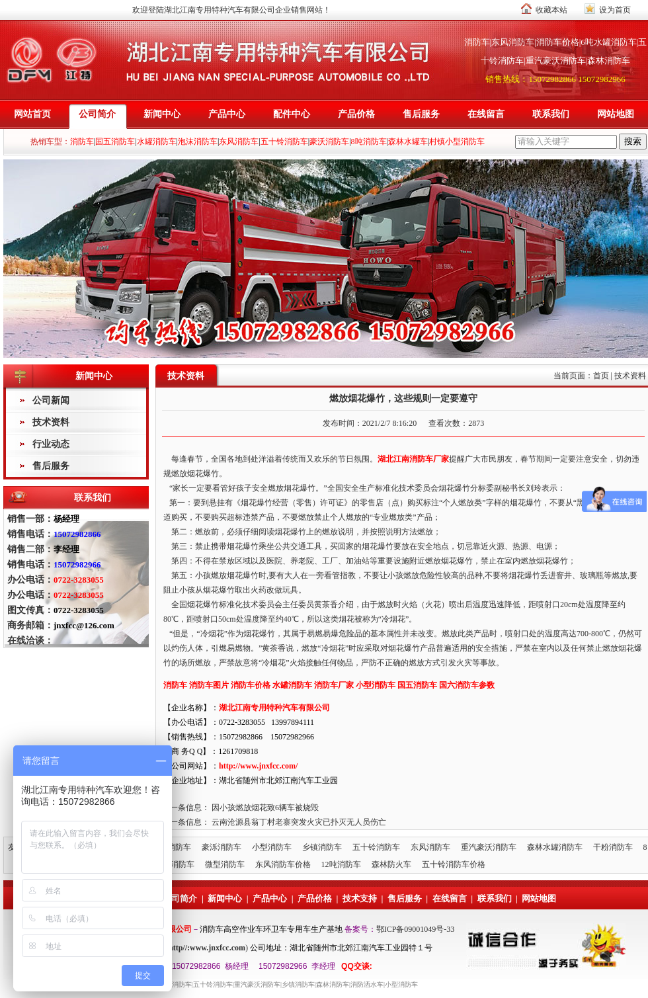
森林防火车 (391, 864)
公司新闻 (50, 400)
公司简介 (97, 114)
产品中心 (226, 114)
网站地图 (615, 114)
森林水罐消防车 (555, 847)
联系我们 (550, 114)
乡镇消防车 (322, 847)
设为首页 (615, 10)
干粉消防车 (613, 847)
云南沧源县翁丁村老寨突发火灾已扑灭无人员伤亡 (299, 822)
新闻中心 (162, 114)
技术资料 (50, 422)
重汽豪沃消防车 (488, 847)
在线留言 (486, 114)
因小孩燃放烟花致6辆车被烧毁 (265, 807)
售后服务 (421, 114)
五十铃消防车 (376, 847)
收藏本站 (551, 10)
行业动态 (50, 444)
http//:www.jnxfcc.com (207, 947)
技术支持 (360, 898)
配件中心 (291, 114)
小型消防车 (272, 847)
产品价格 (356, 114)
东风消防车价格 (283, 864)
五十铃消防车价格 (453, 864)
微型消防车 (225, 864)
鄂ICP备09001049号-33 (415, 929)
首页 (601, 375)
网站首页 (32, 114)
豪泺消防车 (221, 847)
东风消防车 (430, 847)
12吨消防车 (341, 864)
